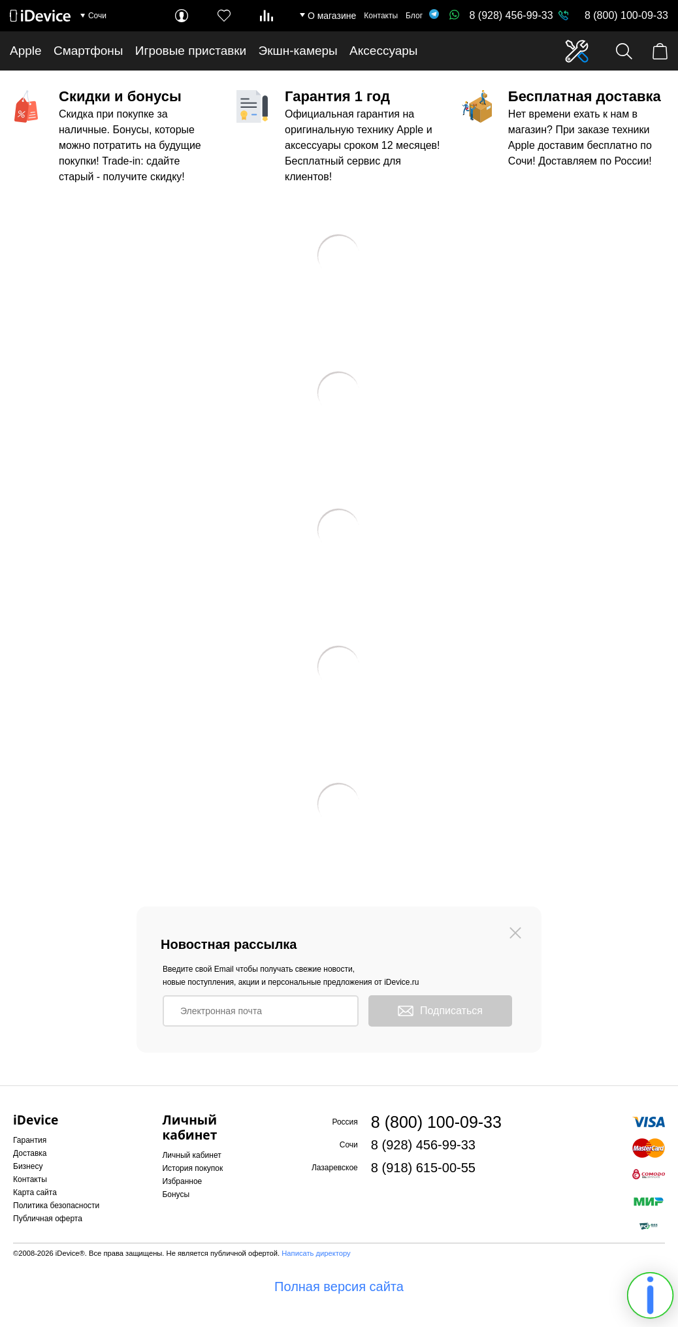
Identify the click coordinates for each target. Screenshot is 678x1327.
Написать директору (316, 1253)
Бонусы (175, 1194)
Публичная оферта (47, 1218)
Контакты (381, 15)
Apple (26, 50)
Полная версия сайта (339, 1286)
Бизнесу (27, 1166)
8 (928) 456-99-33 (501, 15)
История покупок (192, 1168)
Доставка (30, 1153)
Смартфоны (88, 50)
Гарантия (29, 1140)
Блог (414, 15)
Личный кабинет (191, 1155)
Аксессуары (383, 50)
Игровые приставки (190, 50)
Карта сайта (35, 1192)
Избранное (182, 1181)
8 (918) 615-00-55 (423, 1167)
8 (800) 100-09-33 (626, 15)
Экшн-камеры (298, 50)
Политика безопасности (56, 1205)
